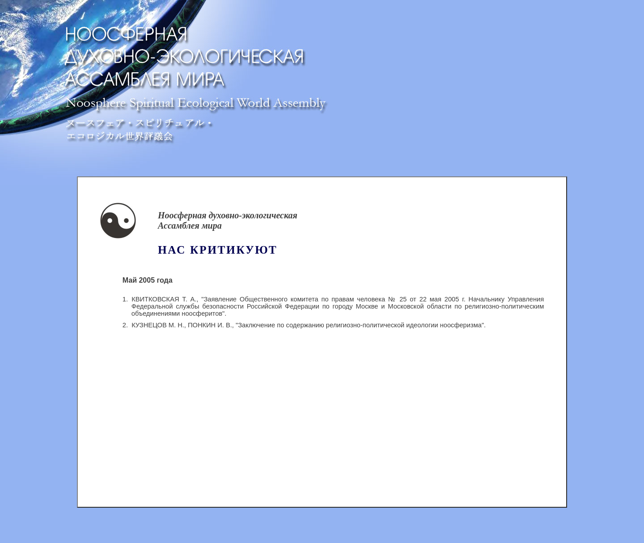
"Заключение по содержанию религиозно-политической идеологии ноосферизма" (360, 325)
